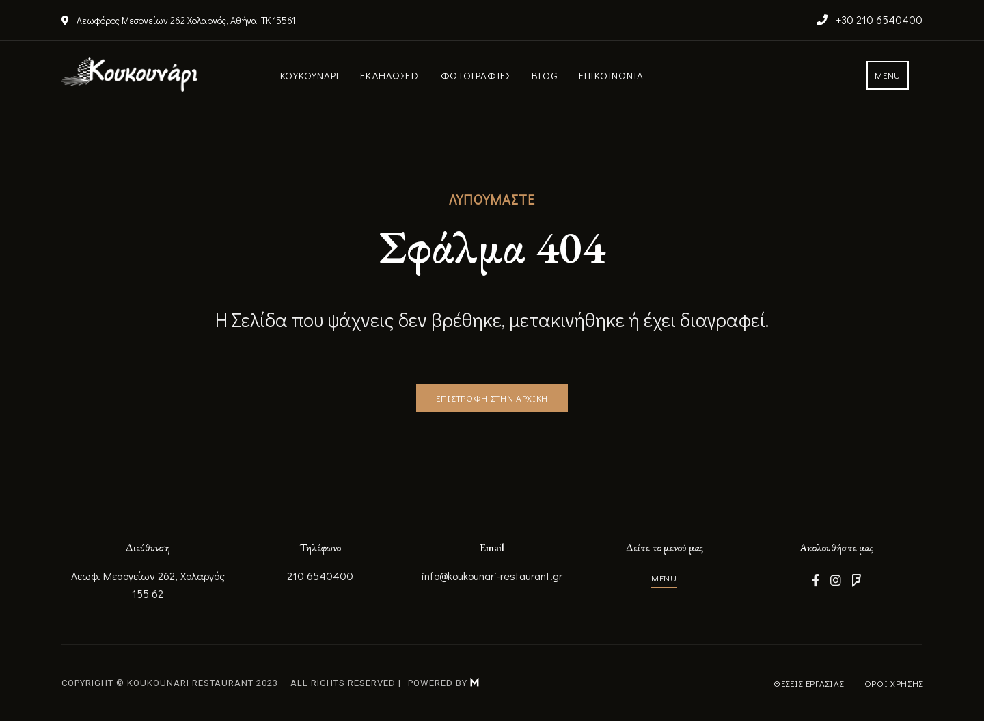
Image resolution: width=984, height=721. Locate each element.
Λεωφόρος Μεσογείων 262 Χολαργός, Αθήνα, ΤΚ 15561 (178, 20)
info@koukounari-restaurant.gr (492, 575)
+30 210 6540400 (869, 19)
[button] (887, 75)
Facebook (815, 580)
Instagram (835, 580)
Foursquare (856, 580)
